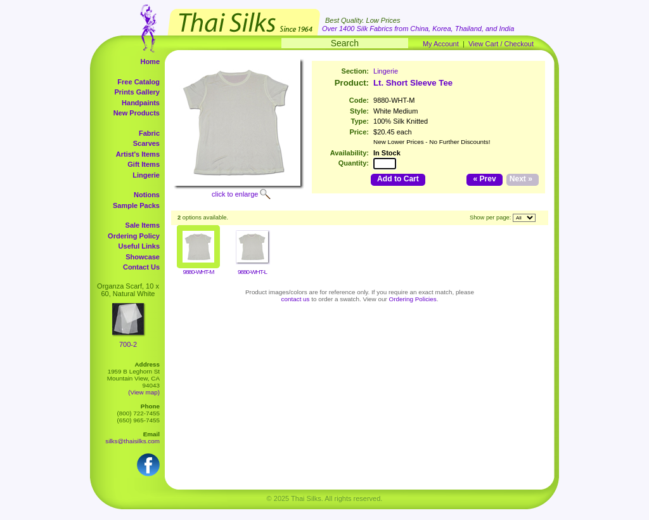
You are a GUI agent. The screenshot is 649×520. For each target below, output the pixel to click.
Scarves (146, 143)
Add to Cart (398, 178)
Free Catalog (138, 82)
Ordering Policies (413, 299)
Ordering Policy (134, 236)
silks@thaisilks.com (132, 441)
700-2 (128, 344)
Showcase (142, 257)
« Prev (484, 178)
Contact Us (141, 267)
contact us (295, 299)
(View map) (144, 392)
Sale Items (142, 225)
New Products (136, 113)
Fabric (149, 133)
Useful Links (139, 246)
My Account (441, 44)
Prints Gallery (137, 92)
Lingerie (146, 175)
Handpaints (141, 103)
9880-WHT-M (198, 271)
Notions (147, 194)
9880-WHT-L (252, 271)
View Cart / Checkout (501, 44)
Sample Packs (136, 205)
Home (150, 61)
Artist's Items (138, 154)
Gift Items (143, 164)
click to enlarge (235, 194)
